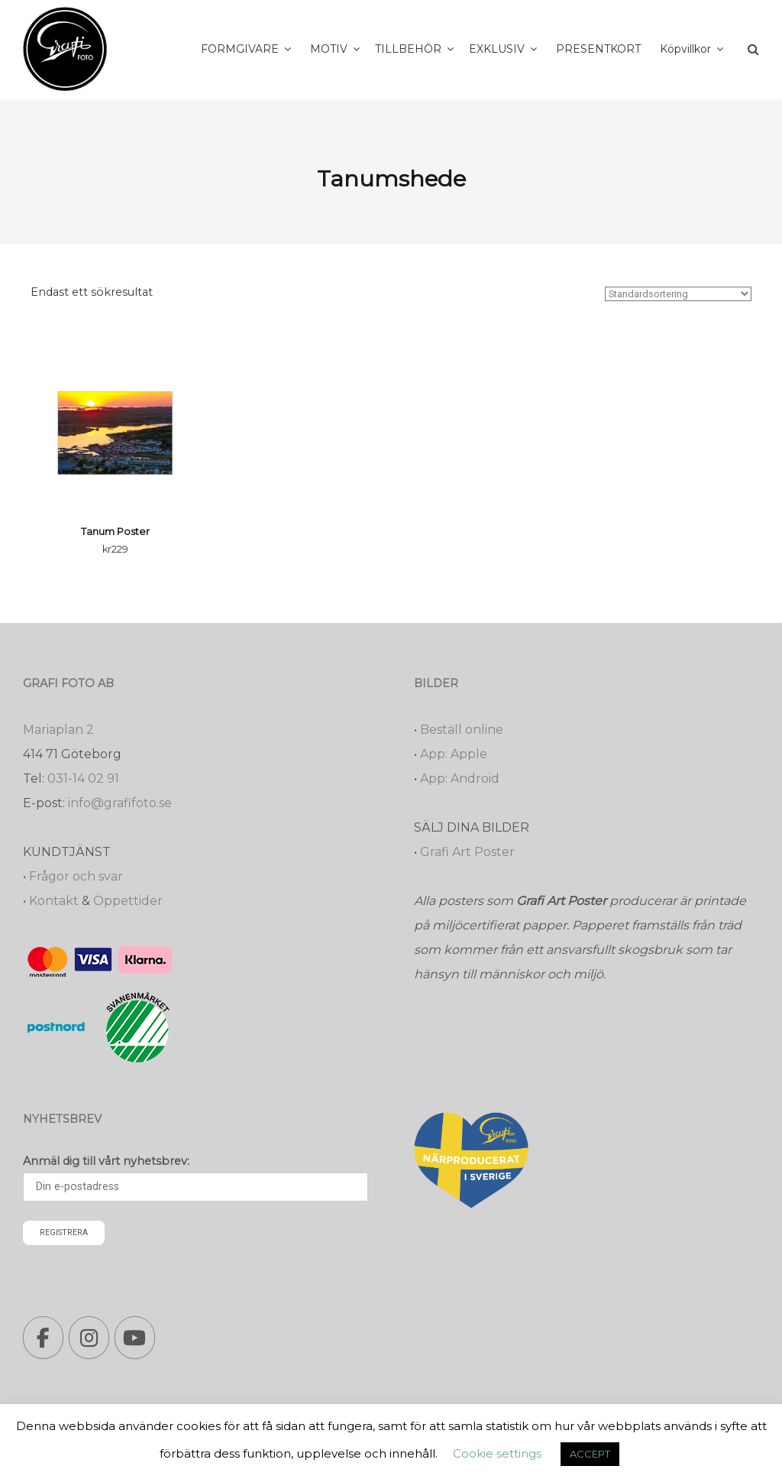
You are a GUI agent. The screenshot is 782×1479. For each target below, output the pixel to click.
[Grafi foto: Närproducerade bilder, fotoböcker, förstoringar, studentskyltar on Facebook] (43, 1337)
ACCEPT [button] (590, 1454)
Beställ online (461, 729)
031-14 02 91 (83, 778)
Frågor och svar (76, 876)
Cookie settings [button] (497, 1453)
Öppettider (128, 901)
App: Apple (453, 754)
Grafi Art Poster (467, 852)
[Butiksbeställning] (678, 294)
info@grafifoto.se (120, 803)
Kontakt (54, 901)
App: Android (459, 778)
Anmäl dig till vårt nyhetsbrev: (106, 1161)
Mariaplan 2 (58, 729)
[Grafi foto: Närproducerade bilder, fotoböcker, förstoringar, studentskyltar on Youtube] (135, 1337)
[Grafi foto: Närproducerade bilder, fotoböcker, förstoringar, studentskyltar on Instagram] (89, 1337)
